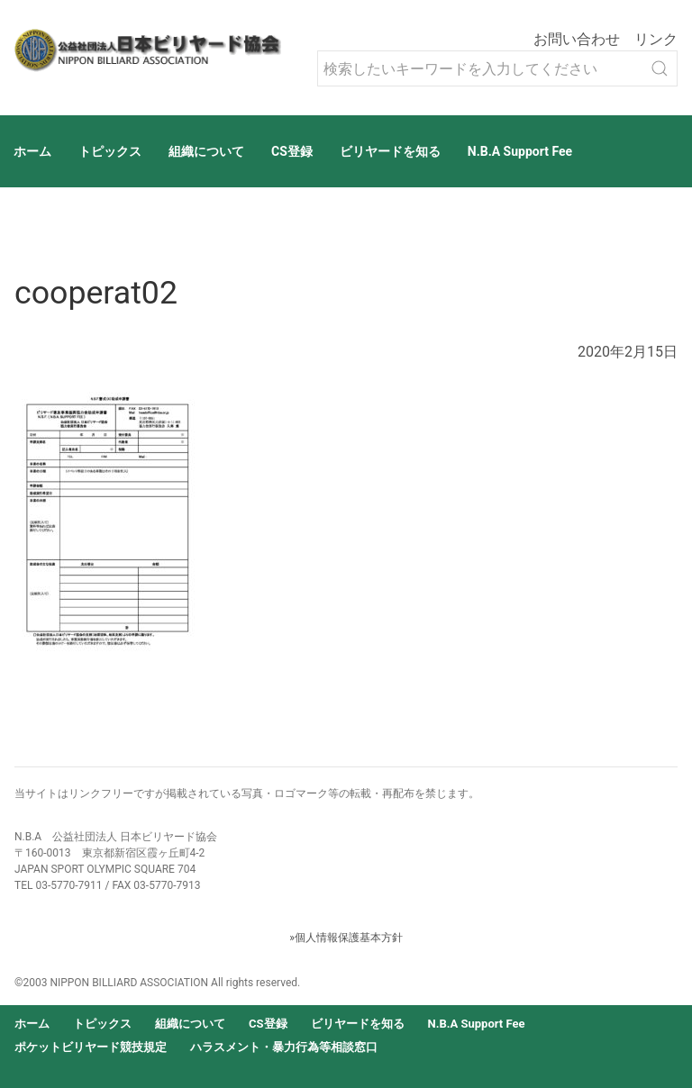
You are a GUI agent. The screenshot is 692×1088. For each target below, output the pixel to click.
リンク (656, 39)
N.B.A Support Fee (520, 151)
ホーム (32, 151)
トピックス (109, 151)
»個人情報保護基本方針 (346, 937)
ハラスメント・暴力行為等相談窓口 (284, 1047)
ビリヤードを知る (390, 151)
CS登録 (292, 151)
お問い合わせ (576, 39)
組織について (206, 151)
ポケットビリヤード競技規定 (90, 1047)
